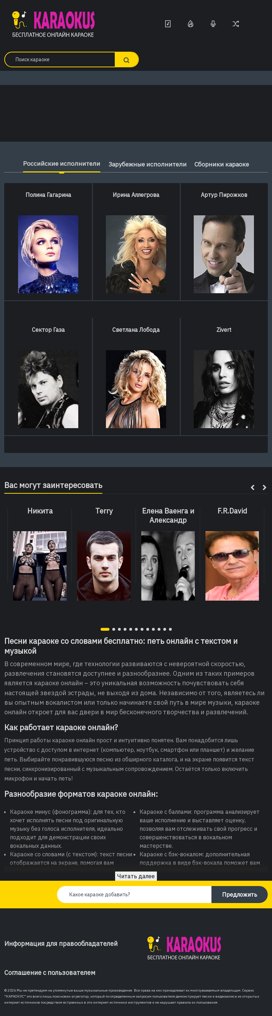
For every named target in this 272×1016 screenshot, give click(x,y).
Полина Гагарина (48, 194)
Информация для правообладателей (61, 944)
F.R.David (232, 511)
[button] (105, 629)
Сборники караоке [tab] (224, 164)
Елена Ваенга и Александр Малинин (168, 520)
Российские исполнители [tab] (58, 163)
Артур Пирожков (224, 194)
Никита (40, 511)
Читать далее (136, 876)
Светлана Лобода (136, 329)
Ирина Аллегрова (136, 194)
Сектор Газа (48, 329)
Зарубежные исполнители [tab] (146, 164)
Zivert (223, 329)
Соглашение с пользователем (49, 973)
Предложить (239, 894)
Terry (104, 511)
